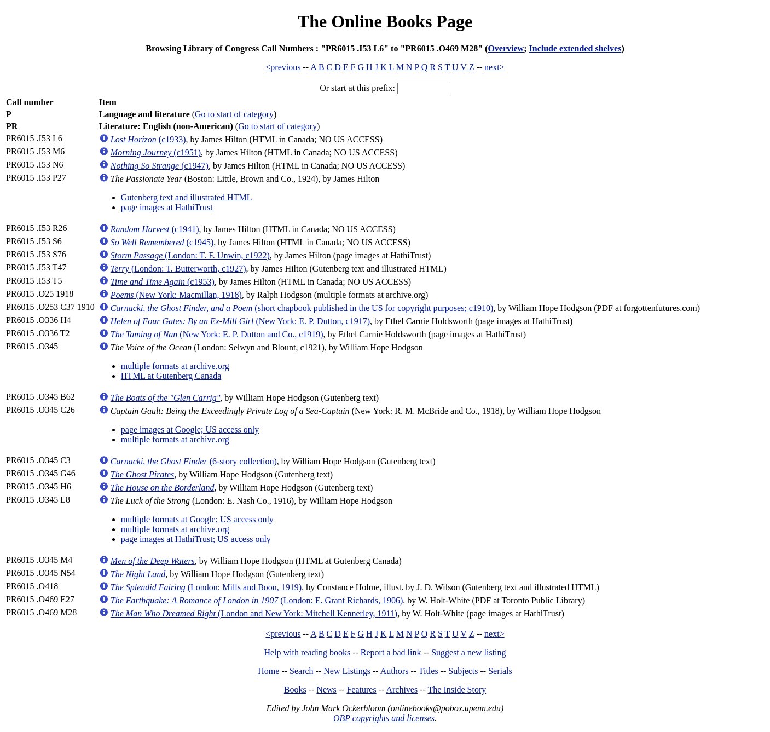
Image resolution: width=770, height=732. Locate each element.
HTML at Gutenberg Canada (171, 376)
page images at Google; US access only (190, 429)
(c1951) (156, 152)
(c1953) (163, 281)
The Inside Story (457, 689)
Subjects (463, 671)
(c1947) (160, 165)
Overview (506, 48)
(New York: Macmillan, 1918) (176, 294)
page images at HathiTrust (167, 207)
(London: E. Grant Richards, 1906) (257, 600)
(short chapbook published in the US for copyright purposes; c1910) (302, 308)
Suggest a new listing (468, 652)
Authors (394, 671)
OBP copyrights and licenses (384, 718)
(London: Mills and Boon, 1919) (206, 587)
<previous (282, 67)
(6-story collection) (194, 461)
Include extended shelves (575, 48)
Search (302, 671)
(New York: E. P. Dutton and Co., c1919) (217, 334)
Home (268, 671)
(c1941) (155, 229)
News (326, 689)
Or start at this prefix (356, 88)
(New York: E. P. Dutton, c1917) (240, 321)
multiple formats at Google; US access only (197, 519)
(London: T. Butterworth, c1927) (178, 268)
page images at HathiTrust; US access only (196, 539)
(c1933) (148, 139)
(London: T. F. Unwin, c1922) (190, 255)
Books (295, 689)
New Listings (346, 671)
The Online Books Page (385, 21)
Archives (402, 689)
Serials (500, 671)
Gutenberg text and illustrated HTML (186, 197)
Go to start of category (234, 114)
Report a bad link (391, 652)
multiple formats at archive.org (175, 366)
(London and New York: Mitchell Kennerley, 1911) (254, 613)
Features (361, 689)
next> (494, 67)
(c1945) (162, 242)
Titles (428, 671)
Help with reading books (307, 652)
